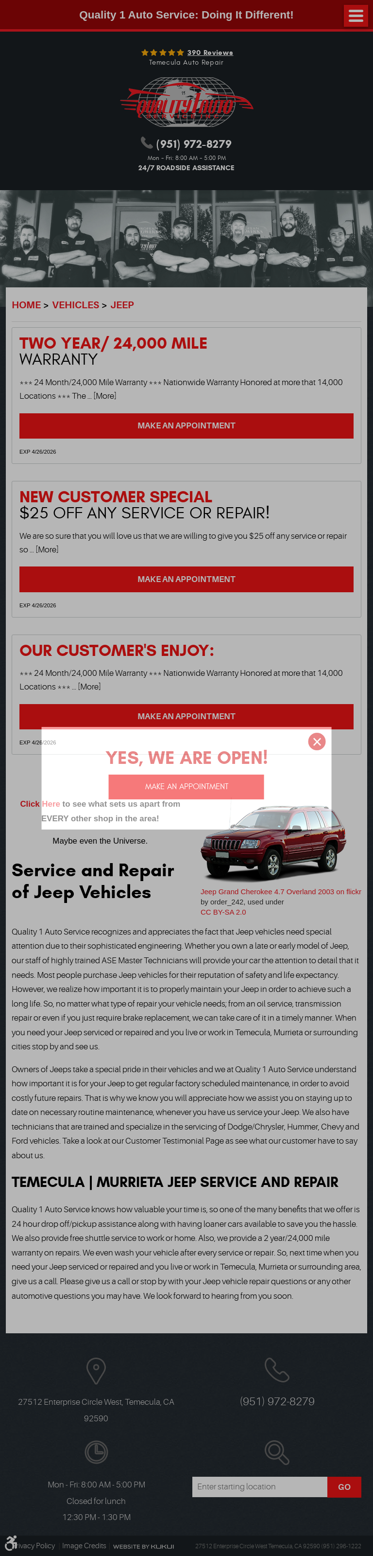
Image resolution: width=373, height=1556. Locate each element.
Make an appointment (186, 787)
